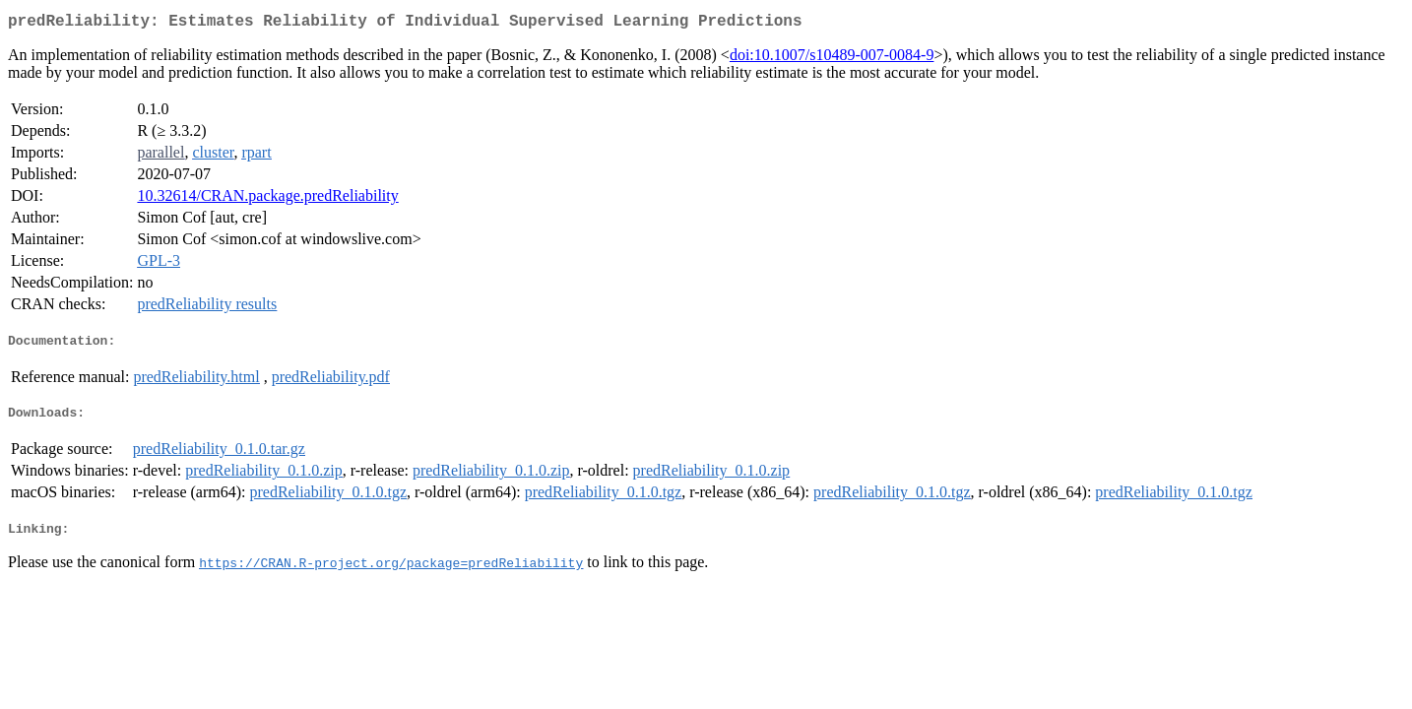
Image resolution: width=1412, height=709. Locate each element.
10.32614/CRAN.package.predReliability (267, 199)
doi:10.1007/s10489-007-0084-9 (832, 58)
